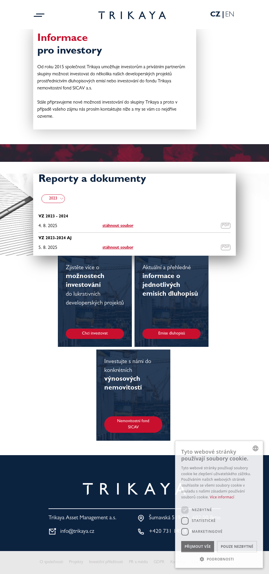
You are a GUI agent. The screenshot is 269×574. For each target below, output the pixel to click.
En (229, 15)
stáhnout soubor (117, 226)
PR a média (138, 562)
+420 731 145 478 (170, 532)
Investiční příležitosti (106, 562)
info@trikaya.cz (77, 532)
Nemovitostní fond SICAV (133, 424)
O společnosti (51, 562)
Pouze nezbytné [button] (237, 546)
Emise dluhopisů (171, 334)
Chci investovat (95, 334)
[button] (219, 559)
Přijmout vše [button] (197, 546)
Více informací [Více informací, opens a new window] (222, 497)
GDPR (159, 562)
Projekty (76, 562)
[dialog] (219, 504)
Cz (215, 15)
